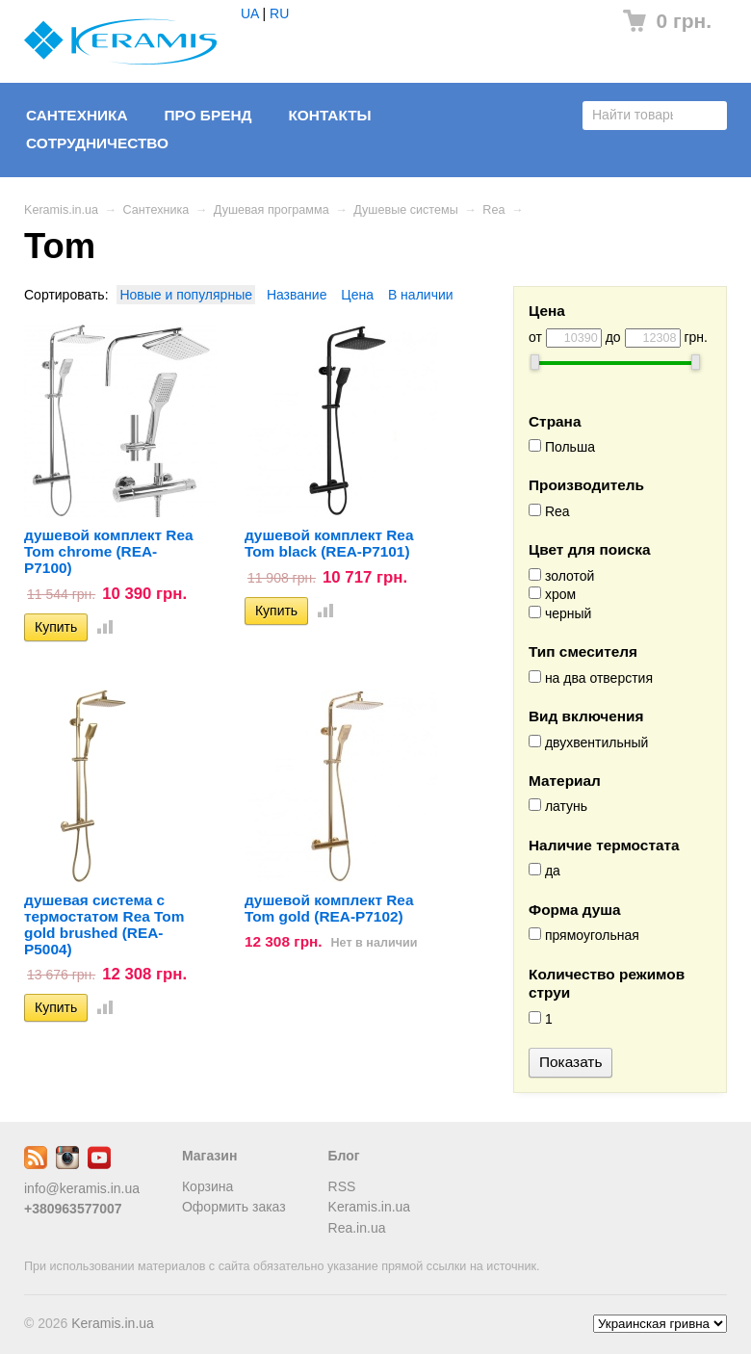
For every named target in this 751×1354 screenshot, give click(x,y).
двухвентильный (588, 742)
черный (560, 613)
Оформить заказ (234, 1206)
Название (297, 294)
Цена (357, 294)
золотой (561, 576)
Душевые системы (405, 210)
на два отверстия (591, 678)
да (544, 870)
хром (552, 594)
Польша (562, 447)
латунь (558, 806)
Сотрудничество (97, 143)
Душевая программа (271, 210)
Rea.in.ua (357, 1228)
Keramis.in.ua (61, 210)
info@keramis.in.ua (82, 1188)
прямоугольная (584, 935)
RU (279, 13)
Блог (344, 1155)
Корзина (207, 1186)
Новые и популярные (185, 294)
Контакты (329, 115)
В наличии (420, 294)
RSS (342, 1186)
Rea (493, 210)
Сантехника (77, 115)
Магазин (209, 1155)
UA (250, 13)
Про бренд (207, 115)
